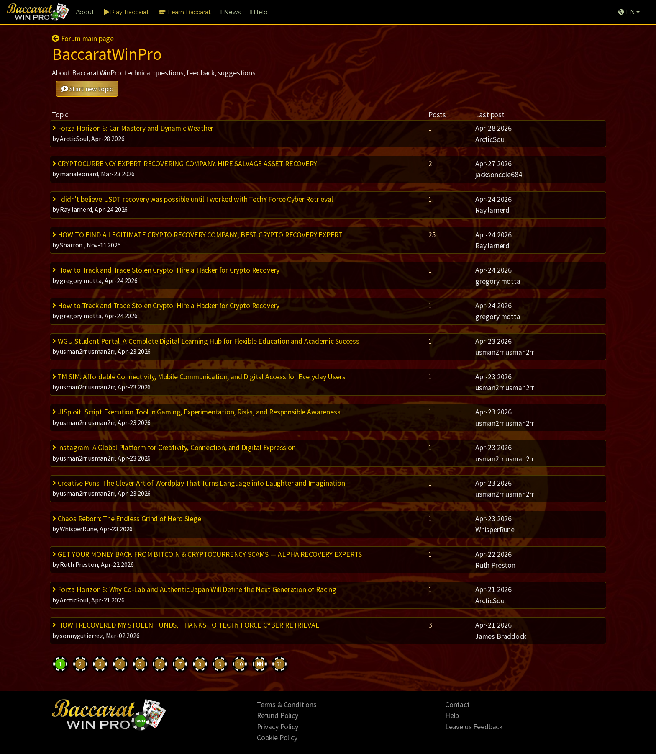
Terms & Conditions (287, 704)
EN (626, 12)
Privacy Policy (277, 726)
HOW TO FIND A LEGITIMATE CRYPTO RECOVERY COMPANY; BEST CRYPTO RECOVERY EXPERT (197, 234)
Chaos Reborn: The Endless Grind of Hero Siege (126, 518)
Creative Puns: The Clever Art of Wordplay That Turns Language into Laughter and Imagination (198, 483)
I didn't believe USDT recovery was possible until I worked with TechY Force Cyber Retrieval (192, 199)
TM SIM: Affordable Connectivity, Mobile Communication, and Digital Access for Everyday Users (198, 376)
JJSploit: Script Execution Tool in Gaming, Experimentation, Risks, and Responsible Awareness (196, 412)
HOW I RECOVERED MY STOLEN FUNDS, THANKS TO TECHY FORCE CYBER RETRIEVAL (185, 625)
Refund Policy (277, 715)
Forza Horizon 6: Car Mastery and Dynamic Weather (132, 128)
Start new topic (87, 89)
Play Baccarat (126, 12)
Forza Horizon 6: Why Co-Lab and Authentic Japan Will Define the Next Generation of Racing (194, 589)
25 (432, 234)
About (85, 12)
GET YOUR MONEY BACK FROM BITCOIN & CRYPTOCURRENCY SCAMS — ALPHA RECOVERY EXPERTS (207, 554)
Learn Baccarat (184, 12)
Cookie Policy (277, 737)
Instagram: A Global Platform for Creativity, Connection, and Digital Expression (174, 447)
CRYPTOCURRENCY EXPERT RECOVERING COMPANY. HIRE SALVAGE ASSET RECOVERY (184, 163)
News (230, 12)
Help (258, 12)
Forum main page (83, 38)
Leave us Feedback (473, 726)
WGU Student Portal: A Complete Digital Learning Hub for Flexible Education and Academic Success (205, 341)
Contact (457, 704)
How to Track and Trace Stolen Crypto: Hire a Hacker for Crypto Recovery (165, 270)
